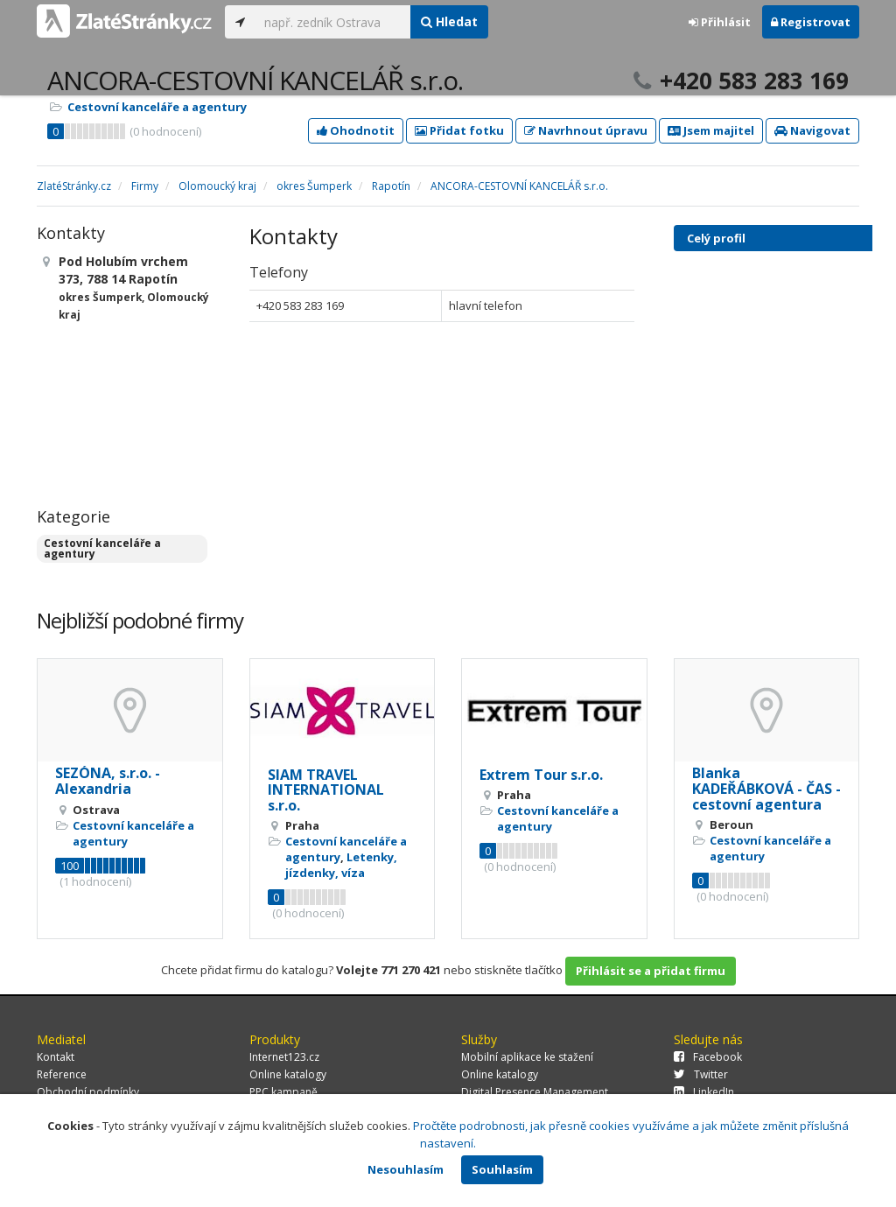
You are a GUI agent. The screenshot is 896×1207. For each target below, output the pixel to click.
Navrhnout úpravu (586, 130)
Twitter (701, 1074)
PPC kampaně (283, 1091)
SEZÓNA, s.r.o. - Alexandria (107, 780)
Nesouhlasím (406, 1169)
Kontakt (55, 1056)
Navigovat (812, 130)
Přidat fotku (459, 130)
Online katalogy (287, 1074)
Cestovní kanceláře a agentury (157, 107)
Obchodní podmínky (88, 1091)
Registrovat (810, 22)
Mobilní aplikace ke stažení (527, 1056)
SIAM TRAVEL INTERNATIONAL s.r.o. (326, 790)
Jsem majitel (711, 130)
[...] (333, 22)
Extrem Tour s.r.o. (541, 774)
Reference (62, 1074)
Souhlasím (502, 1169)
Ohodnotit (356, 130)
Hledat (449, 21)
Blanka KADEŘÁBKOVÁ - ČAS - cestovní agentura (766, 788)
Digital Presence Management (534, 1091)
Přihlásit (720, 22)
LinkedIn (704, 1091)
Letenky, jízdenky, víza (341, 865)
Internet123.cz (284, 1056)
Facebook (708, 1056)
